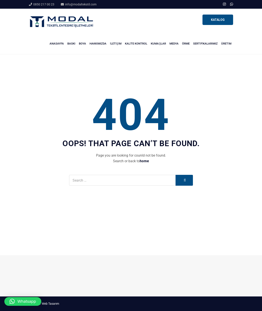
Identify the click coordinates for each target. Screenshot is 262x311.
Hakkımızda (98, 43)
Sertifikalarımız (205, 43)
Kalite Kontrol (136, 43)
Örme (186, 43)
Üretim (226, 43)
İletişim (115, 43)
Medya (174, 43)
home (144, 161)
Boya (82, 43)
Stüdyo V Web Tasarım (44, 303)
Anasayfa (57, 43)
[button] (22, 301)
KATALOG (218, 20)
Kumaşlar (158, 43)
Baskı (71, 43)
